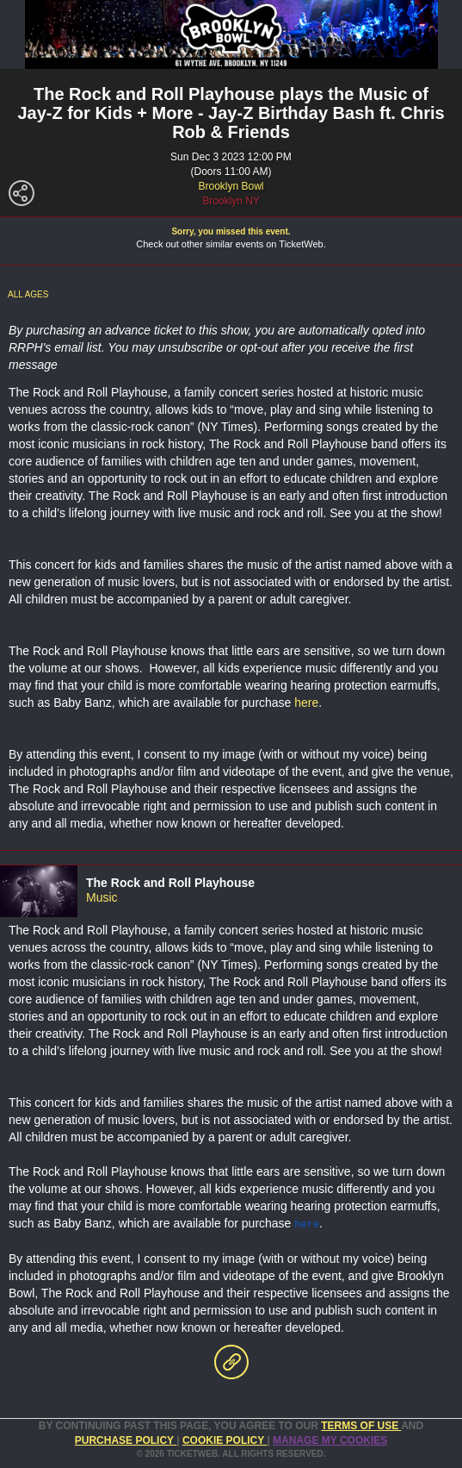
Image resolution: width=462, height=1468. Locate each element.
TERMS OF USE (361, 1425)
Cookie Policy (224, 1440)
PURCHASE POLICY (125, 1440)
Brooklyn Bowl (230, 186)
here (306, 702)
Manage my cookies (330, 1440)
